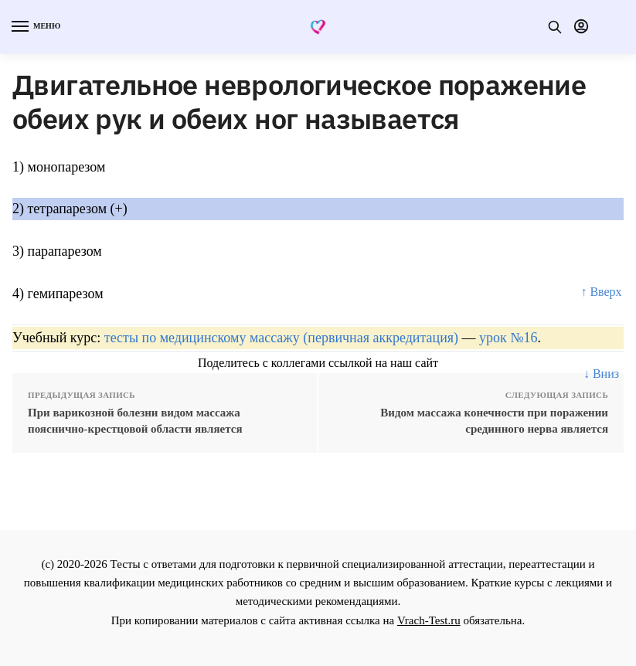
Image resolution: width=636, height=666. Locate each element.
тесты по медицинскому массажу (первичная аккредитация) (281, 337)
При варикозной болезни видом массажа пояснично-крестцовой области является (135, 420)
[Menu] (35, 27)
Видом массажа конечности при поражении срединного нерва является (494, 420)
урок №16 (508, 337)
